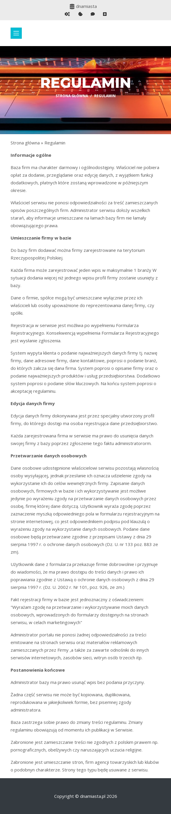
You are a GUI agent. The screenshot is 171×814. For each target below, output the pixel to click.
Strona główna (72, 95)
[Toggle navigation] (16, 33)
